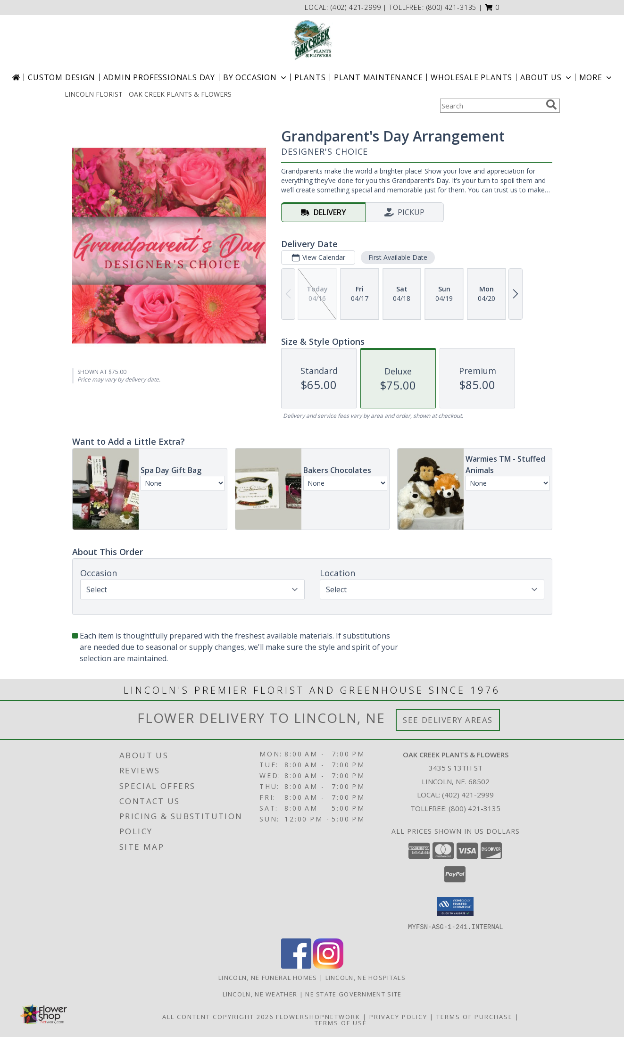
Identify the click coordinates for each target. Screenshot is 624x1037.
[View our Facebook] (296, 965)
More (596, 77)
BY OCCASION (255, 77)
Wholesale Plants (471, 77)
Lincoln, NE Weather (260, 993)
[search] (551, 104)
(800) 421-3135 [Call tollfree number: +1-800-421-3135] (451, 7)
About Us (546, 77)
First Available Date (397, 257)
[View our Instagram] (328, 965)
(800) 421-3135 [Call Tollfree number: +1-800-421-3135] (474, 808)
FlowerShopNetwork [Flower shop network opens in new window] (318, 1016)
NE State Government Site (353, 993)
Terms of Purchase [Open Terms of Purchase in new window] (474, 1016)
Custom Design (61, 77)
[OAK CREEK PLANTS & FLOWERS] (312, 40)
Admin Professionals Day (159, 77)
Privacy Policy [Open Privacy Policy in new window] (398, 1016)
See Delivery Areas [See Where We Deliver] (448, 719)
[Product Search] (491, 105)
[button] (492, 7)
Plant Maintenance (378, 77)
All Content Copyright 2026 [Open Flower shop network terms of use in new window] (218, 1016)
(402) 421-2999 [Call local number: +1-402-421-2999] (357, 7)
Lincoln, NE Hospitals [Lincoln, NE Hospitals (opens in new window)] (365, 977)
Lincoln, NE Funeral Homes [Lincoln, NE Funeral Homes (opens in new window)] (267, 977)
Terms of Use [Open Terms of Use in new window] (341, 1022)
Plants (310, 77)
